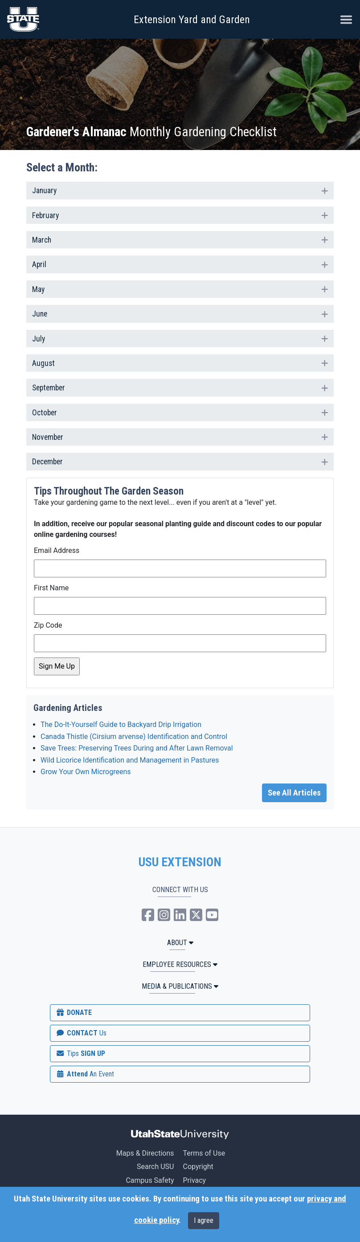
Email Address (56, 550)
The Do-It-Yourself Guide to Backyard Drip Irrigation (121, 724)
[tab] (180, 190)
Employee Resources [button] (180, 964)
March (180, 239)
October (180, 411)
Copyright (198, 1166)
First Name (51, 588)
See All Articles (294, 793)
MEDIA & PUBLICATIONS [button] (180, 986)
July (180, 338)
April (180, 263)
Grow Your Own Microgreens (86, 771)
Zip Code (48, 625)
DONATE (73, 1012)
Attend (85, 1074)
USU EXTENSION (180, 862)
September (180, 387)
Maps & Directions (145, 1153)
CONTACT (81, 1033)
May (180, 288)
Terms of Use (204, 1153)
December (180, 460)
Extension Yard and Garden (192, 19)
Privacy (194, 1180)
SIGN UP (80, 1053)
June (180, 313)
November (180, 436)
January (180, 189)
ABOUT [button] (180, 942)
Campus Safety (150, 1180)
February (180, 214)
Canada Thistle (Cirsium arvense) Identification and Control (134, 736)
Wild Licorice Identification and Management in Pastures (130, 760)
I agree (203, 1220)
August (180, 362)
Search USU (155, 1166)
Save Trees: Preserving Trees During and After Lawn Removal (137, 748)
